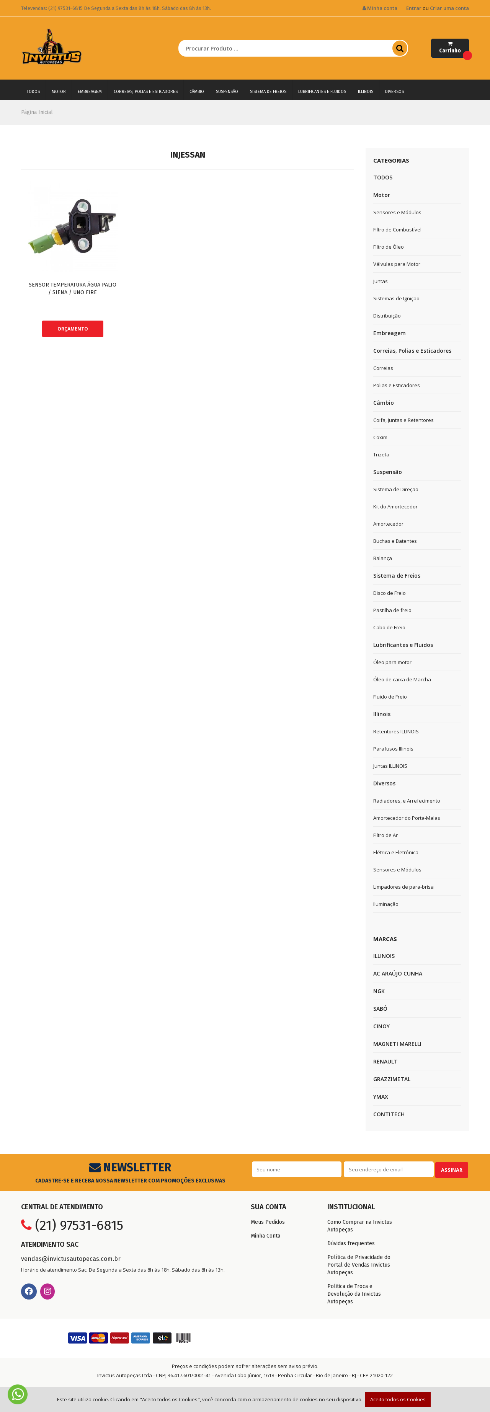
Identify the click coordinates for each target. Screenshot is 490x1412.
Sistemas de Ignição (396, 298)
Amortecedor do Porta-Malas (406, 817)
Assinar (450, 1169)
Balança (382, 558)
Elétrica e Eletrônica (395, 852)
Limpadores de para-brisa (403, 886)
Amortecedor (388, 523)
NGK (379, 991)
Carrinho (454, 49)
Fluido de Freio (390, 696)
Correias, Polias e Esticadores (146, 91)
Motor (59, 91)
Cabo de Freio (389, 627)
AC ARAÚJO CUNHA (397, 973)
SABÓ (380, 1008)
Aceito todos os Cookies (398, 1399)
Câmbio (196, 91)
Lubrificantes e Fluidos (322, 91)
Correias (383, 368)
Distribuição (387, 315)
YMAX (380, 1096)
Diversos (394, 91)
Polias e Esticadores (396, 385)
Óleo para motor (392, 662)
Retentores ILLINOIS (396, 731)
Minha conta (380, 8)
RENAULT (385, 1061)
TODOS (33, 91)
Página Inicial (37, 112)
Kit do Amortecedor (395, 506)
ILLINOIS (384, 955)
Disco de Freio (389, 593)
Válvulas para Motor (396, 264)
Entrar (413, 8)
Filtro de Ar (385, 835)
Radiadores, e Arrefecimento (406, 800)
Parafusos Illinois (393, 748)
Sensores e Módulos (397, 212)
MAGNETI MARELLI (397, 1043)
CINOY (381, 1026)
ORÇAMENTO (72, 329)
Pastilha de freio (392, 610)
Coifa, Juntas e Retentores (403, 420)
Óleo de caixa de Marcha (402, 679)
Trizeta (381, 454)
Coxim (380, 437)
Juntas (380, 281)
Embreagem (90, 91)
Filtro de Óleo (388, 246)
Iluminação (386, 904)
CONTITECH (389, 1114)
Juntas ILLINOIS (390, 765)
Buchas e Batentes (395, 540)
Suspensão (227, 91)
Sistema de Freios (268, 91)
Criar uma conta (449, 8)
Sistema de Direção (395, 489)
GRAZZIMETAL (391, 1079)
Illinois (365, 91)
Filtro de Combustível (397, 229)
